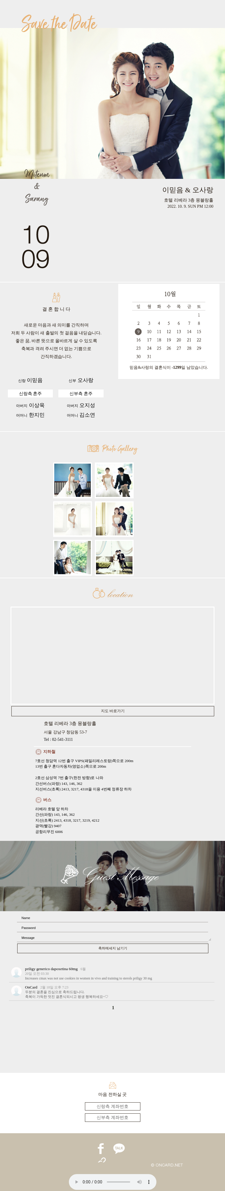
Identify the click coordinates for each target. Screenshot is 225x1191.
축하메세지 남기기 (112, 948)
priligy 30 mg (142, 978)
